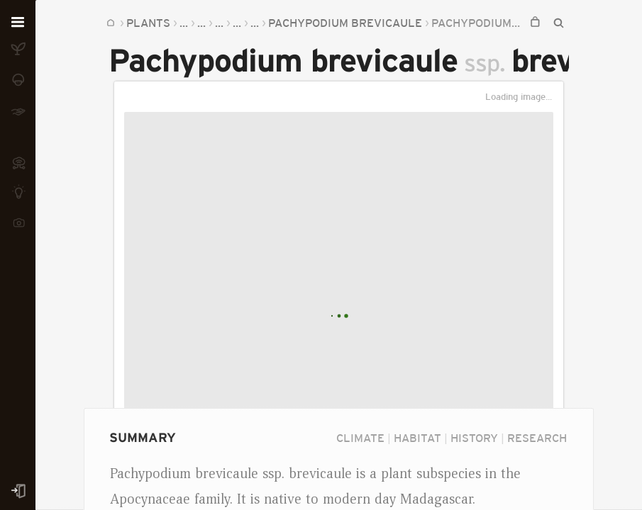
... (183, 22)
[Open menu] (17, 22)
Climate (360, 437)
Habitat (417, 437)
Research (537, 437)
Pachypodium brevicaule (345, 22)
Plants (148, 22)
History (474, 437)
